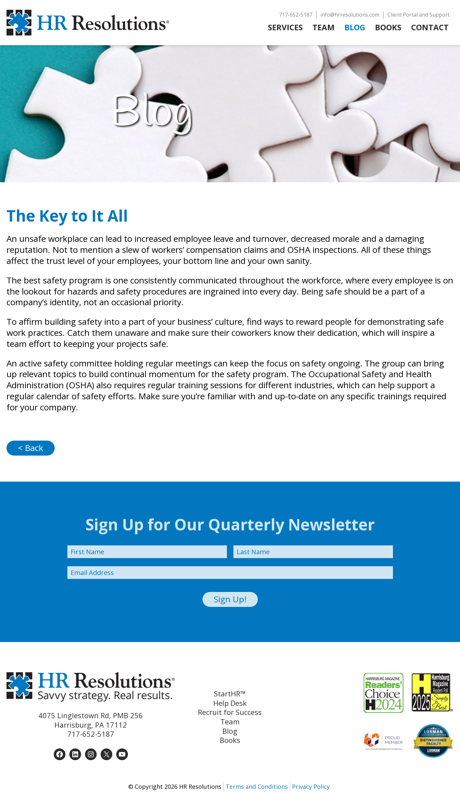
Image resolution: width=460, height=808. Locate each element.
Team (230, 721)
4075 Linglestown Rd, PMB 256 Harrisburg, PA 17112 (90, 720)
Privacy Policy (311, 786)
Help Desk (230, 703)
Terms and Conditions (257, 786)
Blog (229, 731)
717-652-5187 (90, 734)
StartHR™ (230, 693)
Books (230, 740)
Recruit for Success (230, 712)
